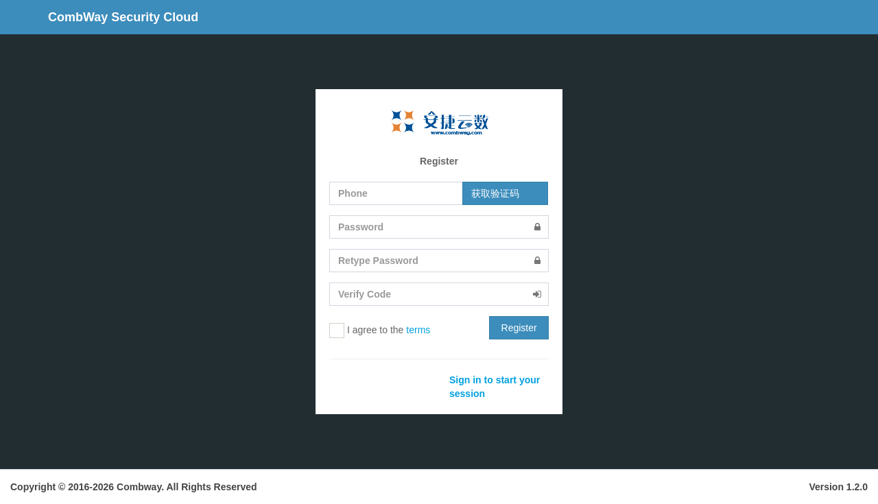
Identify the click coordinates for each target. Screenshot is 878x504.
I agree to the (379, 330)
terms (418, 329)
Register (519, 327)
